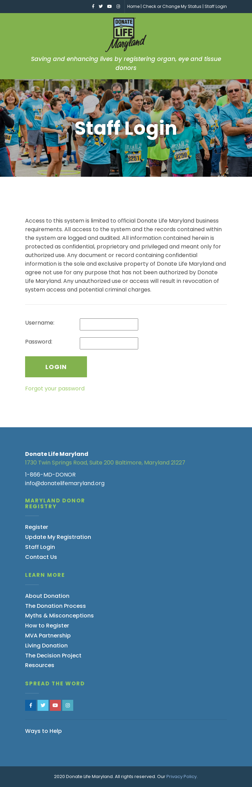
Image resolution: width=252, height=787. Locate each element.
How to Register (47, 626)
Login (56, 366)
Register (36, 527)
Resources (39, 665)
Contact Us (41, 557)
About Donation (47, 596)
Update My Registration (58, 537)
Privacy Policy (181, 776)
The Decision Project (53, 656)
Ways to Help (43, 731)
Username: (39, 323)
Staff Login (216, 6)
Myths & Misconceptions (59, 616)
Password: (38, 342)
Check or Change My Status (172, 6)
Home (133, 6)
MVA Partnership (48, 636)
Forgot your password (55, 388)
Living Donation (46, 646)
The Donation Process (55, 606)
